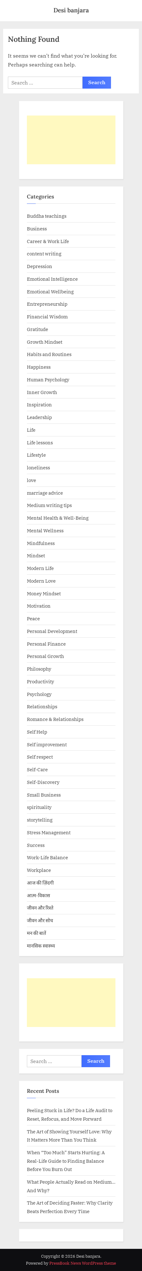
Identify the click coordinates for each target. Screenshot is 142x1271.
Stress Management (49, 832)
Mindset (36, 555)
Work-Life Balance (47, 857)
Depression (39, 266)
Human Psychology (48, 379)
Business (37, 228)
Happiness (39, 367)
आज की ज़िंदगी (40, 883)
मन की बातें (36, 933)
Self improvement (47, 744)
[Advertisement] (71, 140)
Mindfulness (41, 543)
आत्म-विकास (38, 895)
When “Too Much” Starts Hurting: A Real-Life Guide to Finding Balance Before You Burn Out (66, 1160)
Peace (33, 618)
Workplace (39, 870)
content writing (44, 253)
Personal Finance (46, 644)
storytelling (39, 820)
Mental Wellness (45, 530)
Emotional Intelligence (52, 279)
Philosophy (39, 669)
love (31, 480)
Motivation (39, 606)
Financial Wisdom (47, 316)
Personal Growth (45, 656)
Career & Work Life (48, 241)
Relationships (42, 706)
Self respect (40, 757)
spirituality (39, 807)
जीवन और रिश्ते (40, 908)
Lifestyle (36, 455)
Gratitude (37, 329)
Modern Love (41, 581)
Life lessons (40, 442)
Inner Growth (42, 392)
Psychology (39, 694)
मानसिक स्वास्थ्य (41, 945)
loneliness (38, 467)
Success (36, 845)
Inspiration (39, 404)
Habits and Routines (49, 354)
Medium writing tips (49, 505)
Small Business (44, 795)
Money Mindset (44, 593)
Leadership (39, 417)
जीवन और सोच (40, 920)
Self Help (37, 732)
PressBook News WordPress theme (82, 1263)
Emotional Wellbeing (50, 291)
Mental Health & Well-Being (58, 518)
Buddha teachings (46, 216)
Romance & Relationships (55, 719)
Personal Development (52, 631)
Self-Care (37, 769)
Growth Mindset (44, 342)
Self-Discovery (43, 782)
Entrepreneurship (47, 304)
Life (31, 430)
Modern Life (40, 568)
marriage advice (45, 493)
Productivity (40, 681)
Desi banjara (71, 10)
